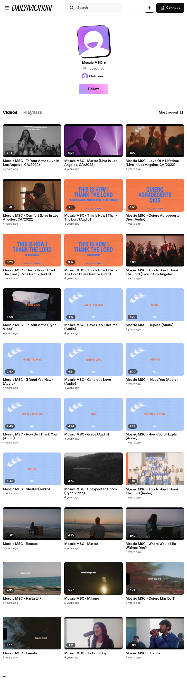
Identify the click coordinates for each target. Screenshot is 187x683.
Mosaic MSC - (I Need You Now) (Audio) (28, 382)
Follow (93, 89)
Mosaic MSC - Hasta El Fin (24, 599)
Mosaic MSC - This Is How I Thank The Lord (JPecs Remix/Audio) (29, 272)
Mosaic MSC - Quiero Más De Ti (151, 599)
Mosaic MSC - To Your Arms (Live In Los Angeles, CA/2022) (31, 163)
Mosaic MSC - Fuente (20, 653)
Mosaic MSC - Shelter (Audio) (26, 489)
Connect (170, 7)
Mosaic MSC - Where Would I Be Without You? (151, 546)
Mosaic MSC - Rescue (20, 544)
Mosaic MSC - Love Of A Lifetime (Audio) (91, 327)
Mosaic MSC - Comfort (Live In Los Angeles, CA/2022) (30, 218)
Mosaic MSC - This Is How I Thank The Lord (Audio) (90, 218)
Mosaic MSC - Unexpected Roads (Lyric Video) (90, 491)
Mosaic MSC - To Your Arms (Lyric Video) (29, 327)
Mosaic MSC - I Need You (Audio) (152, 380)
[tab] (10, 113)
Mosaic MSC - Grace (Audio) (86, 434)
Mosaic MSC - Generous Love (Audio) (87, 382)
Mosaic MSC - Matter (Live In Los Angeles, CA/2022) (90, 163)
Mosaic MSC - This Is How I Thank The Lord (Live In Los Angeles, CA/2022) (152, 272)
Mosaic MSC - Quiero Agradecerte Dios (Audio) (153, 218)
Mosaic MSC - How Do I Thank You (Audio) (30, 436)
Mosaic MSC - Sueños (143, 653)
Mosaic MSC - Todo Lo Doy (85, 653)
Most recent (171, 112)
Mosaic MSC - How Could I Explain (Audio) (152, 436)
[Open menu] (7, 8)
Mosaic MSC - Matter (81, 544)
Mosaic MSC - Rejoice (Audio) (149, 325)
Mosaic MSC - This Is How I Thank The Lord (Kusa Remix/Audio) (90, 272)
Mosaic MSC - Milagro (81, 599)
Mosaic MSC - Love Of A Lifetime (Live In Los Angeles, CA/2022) (152, 163)
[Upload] (149, 8)
